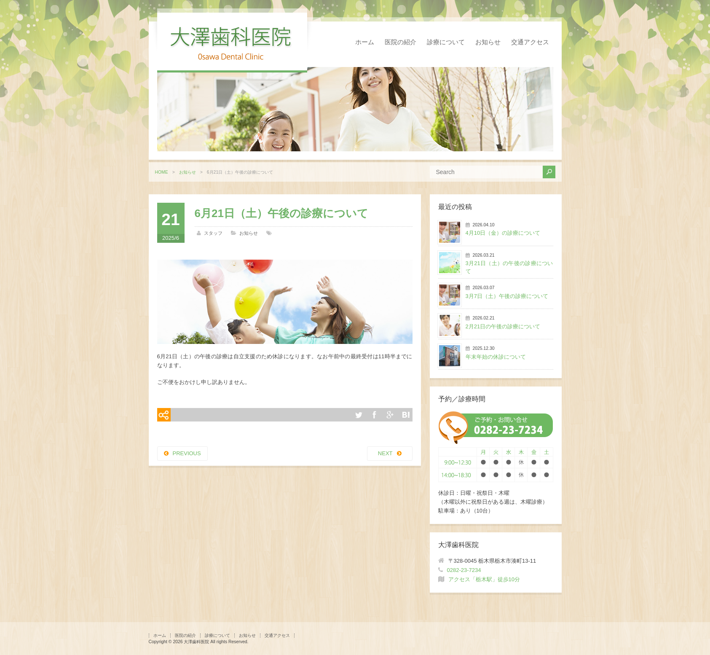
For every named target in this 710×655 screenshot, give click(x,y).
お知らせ (488, 42)
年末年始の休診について (496, 357)
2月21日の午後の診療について (503, 326)
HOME (161, 172)
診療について (446, 42)
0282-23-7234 (464, 570)
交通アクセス (530, 42)
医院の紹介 (400, 42)
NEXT (385, 453)
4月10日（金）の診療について (503, 233)
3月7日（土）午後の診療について (507, 296)
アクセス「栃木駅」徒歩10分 (484, 579)
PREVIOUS (187, 453)
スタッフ (213, 233)
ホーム (364, 42)
